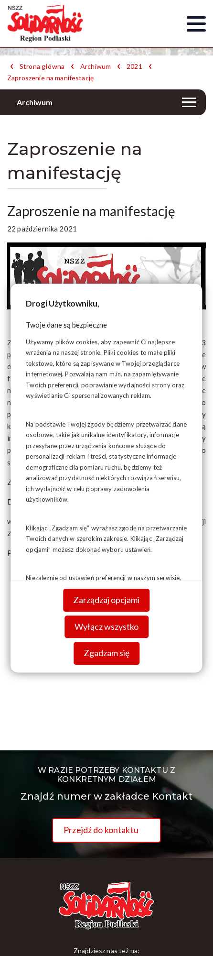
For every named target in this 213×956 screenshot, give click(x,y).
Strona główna (42, 66)
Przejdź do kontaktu (101, 829)
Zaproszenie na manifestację (50, 78)
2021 (134, 66)
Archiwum (95, 66)
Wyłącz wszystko (106, 626)
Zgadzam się (106, 653)
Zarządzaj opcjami (106, 600)
